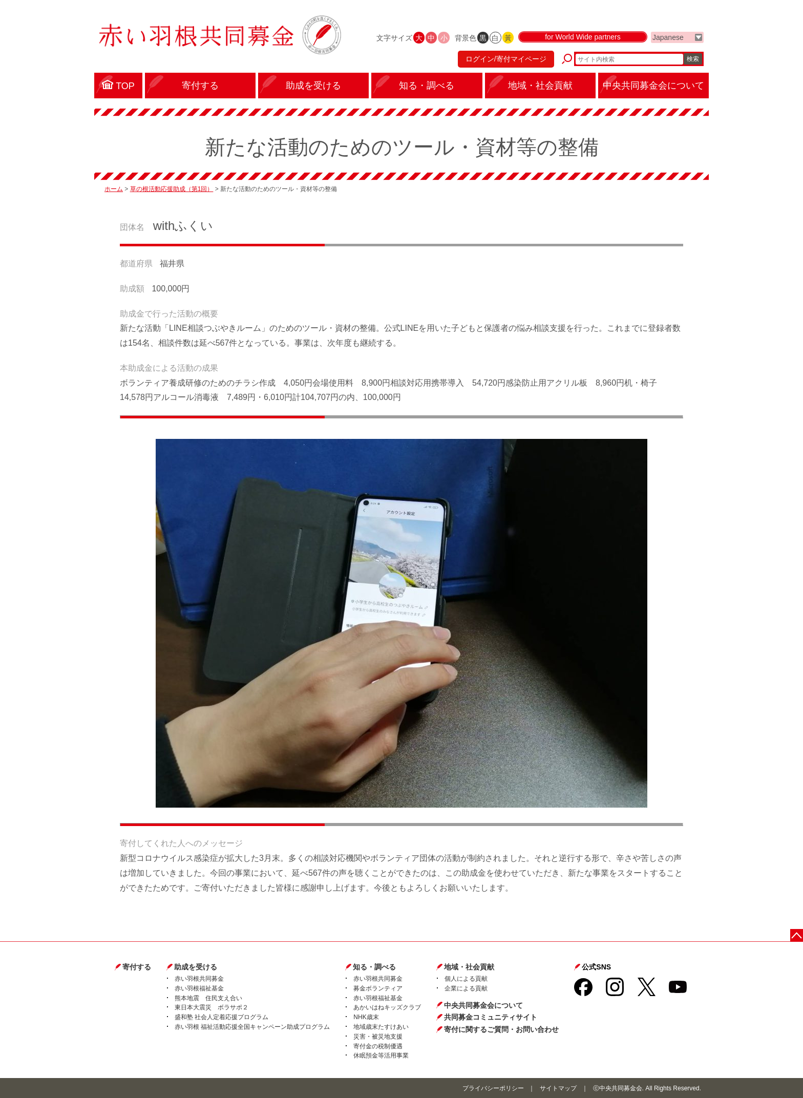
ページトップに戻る (796, 935)
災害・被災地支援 (378, 1036)
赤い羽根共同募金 (199, 978)
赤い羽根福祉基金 (199, 988)
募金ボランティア (378, 988)
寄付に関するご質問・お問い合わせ (501, 1029)
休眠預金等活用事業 (381, 1055)
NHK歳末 (365, 1017)
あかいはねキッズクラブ (387, 1007)
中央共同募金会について (483, 1005)
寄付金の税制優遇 (378, 1046)
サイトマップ (558, 1088)
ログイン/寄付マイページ (506, 59)
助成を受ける (195, 967)
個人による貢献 (466, 978)
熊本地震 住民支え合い (208, 998)
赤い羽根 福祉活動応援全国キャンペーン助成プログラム (252, 1026)
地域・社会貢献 (469, 967)
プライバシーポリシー (493, 1088)
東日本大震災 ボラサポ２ (211, 1007)
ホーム (113, 189)
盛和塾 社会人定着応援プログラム (221, 1017)
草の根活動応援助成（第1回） (172, 189)
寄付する (136, 967)
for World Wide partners (583, 37)
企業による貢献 (466, 988)
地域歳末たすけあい (381, 1026)
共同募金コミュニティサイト (490, 1017)
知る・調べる (374, 967)
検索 (693, 58)
